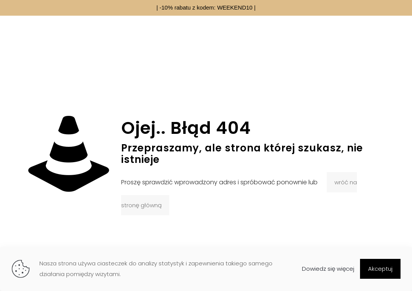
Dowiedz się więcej (328, 269)
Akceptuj (380, 269)
